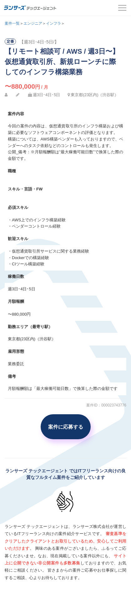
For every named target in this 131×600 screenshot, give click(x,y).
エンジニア (32, 23)
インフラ (53, 23)
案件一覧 (12, 23)
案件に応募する (65, 426)
